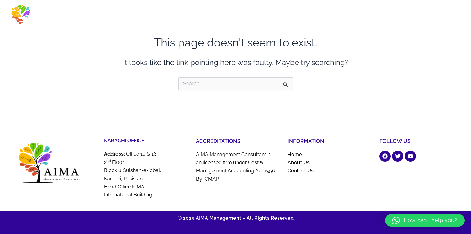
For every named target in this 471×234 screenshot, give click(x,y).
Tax (427, 16)
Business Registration (393, 16)
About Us (230, 16)
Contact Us (451, 16)
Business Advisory (263, 16)
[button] (425, 220)
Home (210, 16)
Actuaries (312, 16)
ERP (363, 16)
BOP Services (340, 16)
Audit (292, 16)
